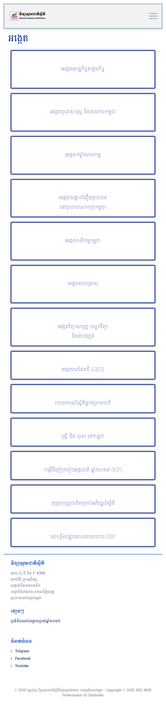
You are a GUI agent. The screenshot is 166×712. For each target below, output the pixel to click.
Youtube (22, 666)
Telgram (22, 651)
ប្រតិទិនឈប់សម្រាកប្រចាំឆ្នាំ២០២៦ (36, 621)
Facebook (23, 659)
